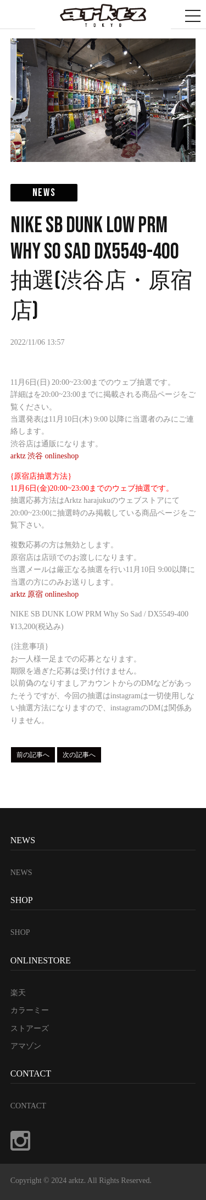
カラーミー (29, 1010)
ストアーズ (29, 1028)
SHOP (20, 932)
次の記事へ (79, 755)
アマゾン (25, 1046)
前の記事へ (32, 755)
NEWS (21, 872)
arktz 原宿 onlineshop (44, 594)
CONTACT (28, 1106)
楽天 (18, 993)
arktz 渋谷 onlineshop (44, 456)
